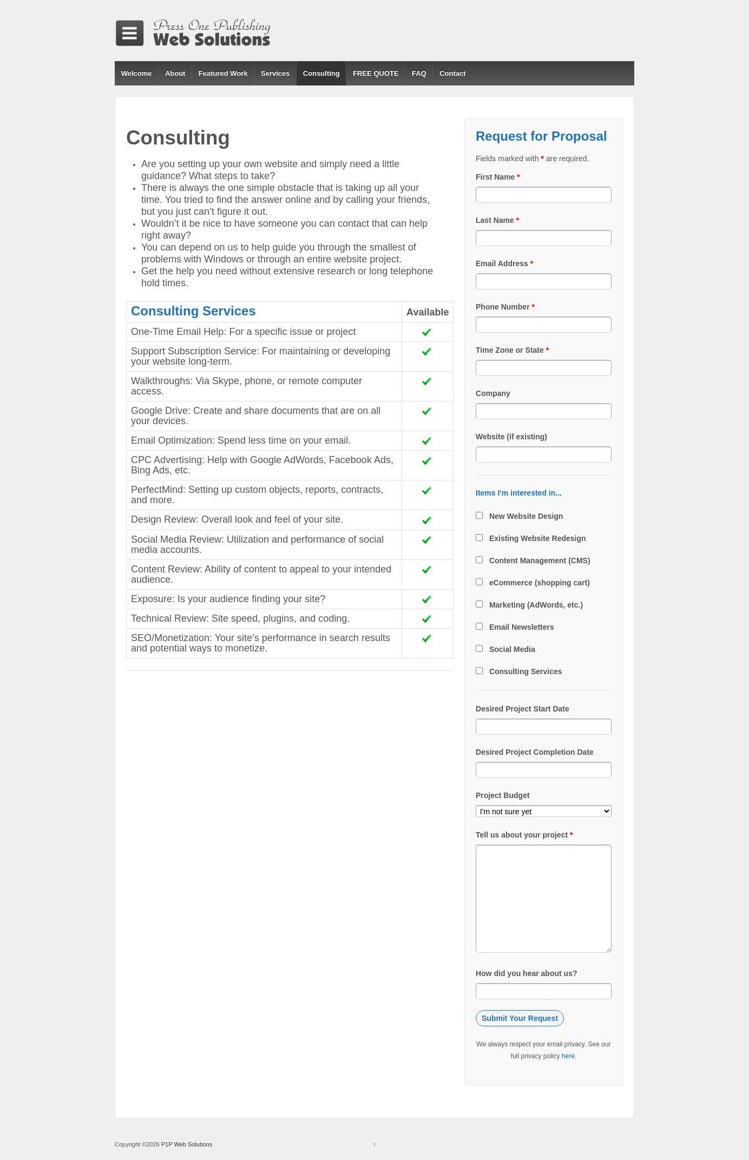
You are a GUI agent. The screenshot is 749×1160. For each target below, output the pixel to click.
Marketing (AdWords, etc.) (536, 605)
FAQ (419, 73)
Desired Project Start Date (522, 708)
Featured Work (223, 73)
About (175, 73)
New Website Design (526, 516)
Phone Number (505, 306)
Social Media (512, 649)
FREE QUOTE (376, 73)
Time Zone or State (512, 350)
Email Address (504, 263)
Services (275, 73)
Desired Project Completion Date (535, 752)
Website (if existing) (511, 436)
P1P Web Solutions (186, 1144)
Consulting (321, 73)
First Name (498, 177)
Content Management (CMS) (539, 560)
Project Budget (503, 795)
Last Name (497, 220)
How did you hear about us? (526, 973)
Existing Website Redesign (537, 538)
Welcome (136, 73)
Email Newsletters (521, 627)
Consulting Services (525, 671)
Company (493, 393)
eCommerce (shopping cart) (539, 582)
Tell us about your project (524, 835)
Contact (452, 73)
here (568, 1056)
